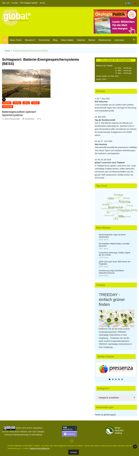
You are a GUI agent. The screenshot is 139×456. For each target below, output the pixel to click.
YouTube (135, 3)
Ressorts (29, 40)
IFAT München (101, 102)
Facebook (126, 3)
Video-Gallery (67, 40)
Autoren (6, 103)
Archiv (42, 3)
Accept (73, 452)
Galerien (81, 40)
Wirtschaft (7, 107)
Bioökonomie (105, 40)
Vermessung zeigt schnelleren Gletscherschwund (111, 271)
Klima (26, 103)
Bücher (92, 40)
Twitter (130, 3)
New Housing (101, 144)
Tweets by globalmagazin (105, 415)
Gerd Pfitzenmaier (12, 119)
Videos (35, 103)
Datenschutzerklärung (40, 448)
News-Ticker (16, 40)
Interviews (119, 40)
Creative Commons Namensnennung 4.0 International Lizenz (24, 435)
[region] (116, 369)
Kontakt (15, 3)
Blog (55, 40)
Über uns (6, 3)
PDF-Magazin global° (29, 3)
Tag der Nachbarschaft (105, 120)
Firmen (17, 103)
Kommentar (44, 40)
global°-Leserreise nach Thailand (110, 162)
